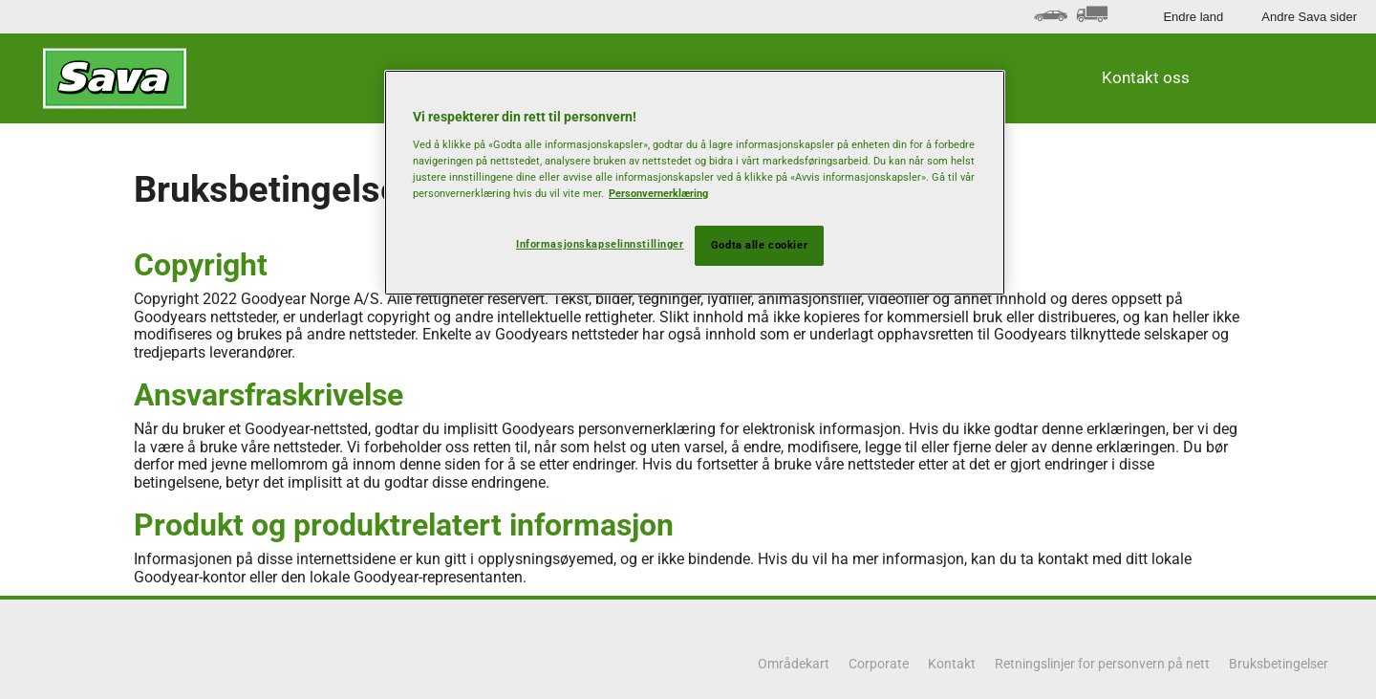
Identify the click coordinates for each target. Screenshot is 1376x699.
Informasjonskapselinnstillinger (600, 244)
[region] (694, 182)
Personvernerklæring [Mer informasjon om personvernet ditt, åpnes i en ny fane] (658, 193)
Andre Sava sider (1309, 17)
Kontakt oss (1146, 77)
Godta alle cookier (759, 244)
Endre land (1193, 17)
